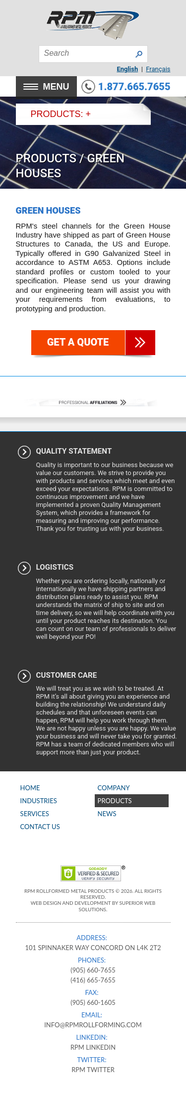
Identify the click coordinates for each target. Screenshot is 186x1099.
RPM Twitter (93, 1070)
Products (46, 158)
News (107, 814)
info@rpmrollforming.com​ (93, 1025)
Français (158, 69)
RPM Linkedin (93, 1047)
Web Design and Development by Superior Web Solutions (93, 906)
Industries (38, 801)
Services (34, 814)
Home (30, 788)
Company (114, 788)
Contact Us (40, 827)
